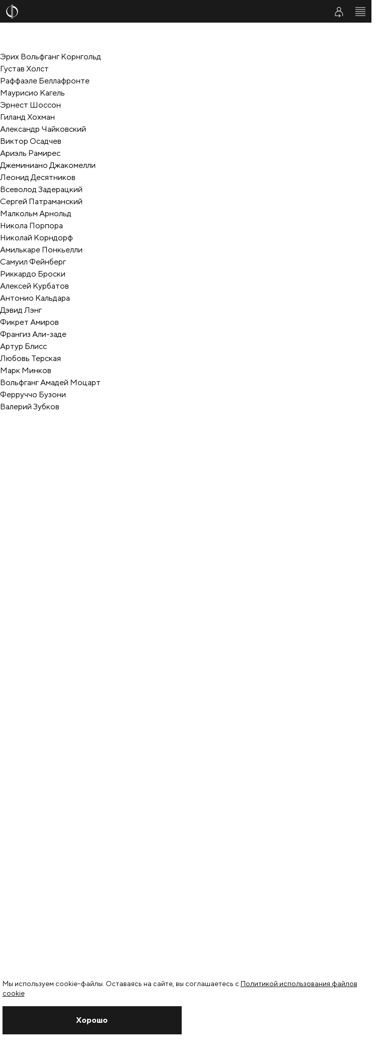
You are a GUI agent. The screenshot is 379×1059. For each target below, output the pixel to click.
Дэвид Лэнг (21, 310)
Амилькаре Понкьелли (41, 249)
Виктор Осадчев (30, 141)
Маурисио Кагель (32, 93)
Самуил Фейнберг (33, 262)
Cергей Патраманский (41, 201)
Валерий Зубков (29, 406)
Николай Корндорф (36, 237)
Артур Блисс (23, 346)
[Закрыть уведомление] (92, 1020)
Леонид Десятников (37, 177)
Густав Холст (24, 68)
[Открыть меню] (360, 12)
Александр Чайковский (43, 129)
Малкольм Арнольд (35, 213)
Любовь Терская (30, 358)
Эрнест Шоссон (30, 105)
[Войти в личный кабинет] (339, 12)
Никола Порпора (31, 225)
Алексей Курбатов (34, 286)
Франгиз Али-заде (33, 334)
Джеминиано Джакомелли (48, 165)
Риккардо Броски (32, 274)
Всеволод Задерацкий (41, 189)
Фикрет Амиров (29, 322)
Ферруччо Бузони (33, 394)
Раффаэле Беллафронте (45, 80)
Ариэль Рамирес (30, 153)
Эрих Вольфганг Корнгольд (50, 56)
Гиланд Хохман (27, 117)
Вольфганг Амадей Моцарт (50, 382)
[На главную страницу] (160, 12)
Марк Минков (25, 370)
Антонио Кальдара (35, 298)
